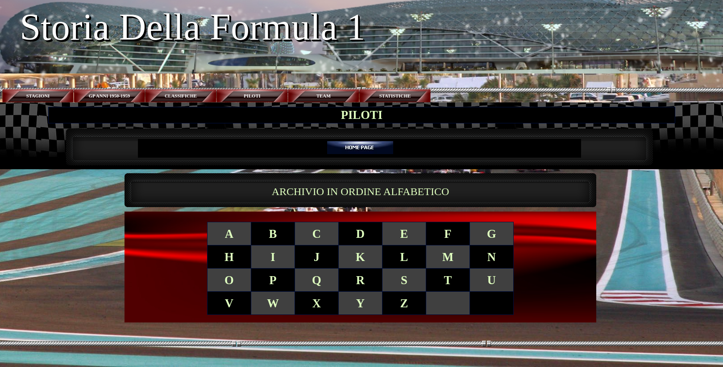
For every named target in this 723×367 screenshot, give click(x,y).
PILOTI (252, 96)
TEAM (323, 96)
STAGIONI (38, 96)
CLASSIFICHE (181, 96)
